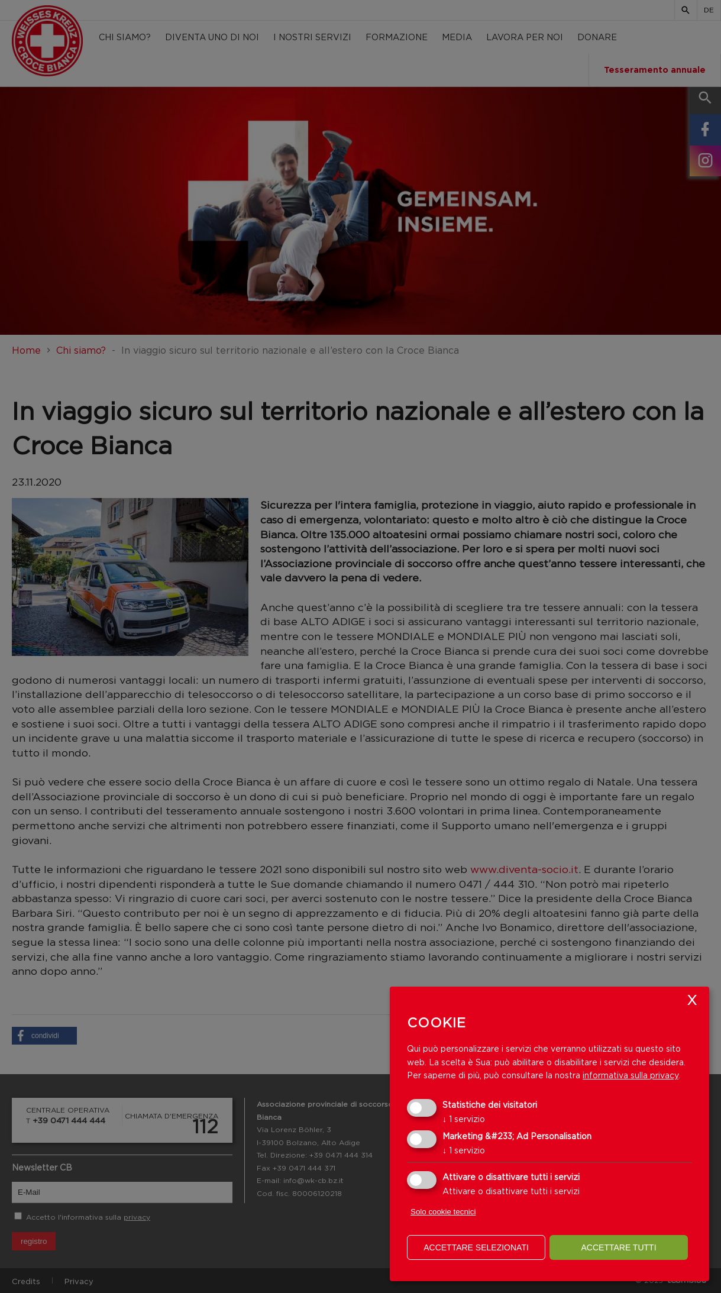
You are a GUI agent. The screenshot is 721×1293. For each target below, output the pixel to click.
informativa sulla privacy (630, 1075)
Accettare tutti (618, 1247)
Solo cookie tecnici (443, 1211)
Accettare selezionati (476, 1247)
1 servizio (463, 1118)
